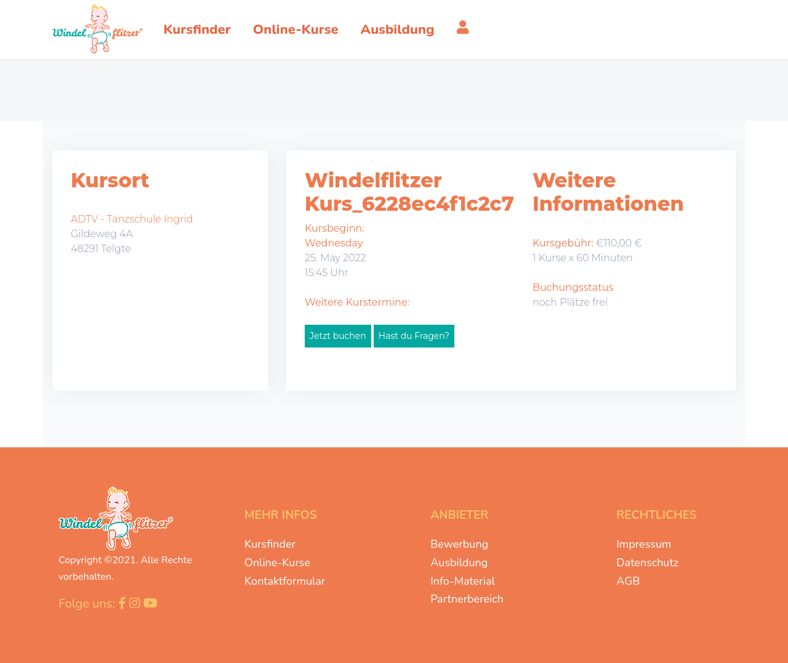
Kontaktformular (284, 581)
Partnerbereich (467, 599)
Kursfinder (270, 544)
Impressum (643, 544)
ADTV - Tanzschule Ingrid (132, 219)
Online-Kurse (277, 562)
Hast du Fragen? (414, 335)
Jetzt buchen (338, 335)
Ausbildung (459, 562)
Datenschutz (647, 562)
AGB (628, 581)
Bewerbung (459, 544)
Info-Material (462, 581)
